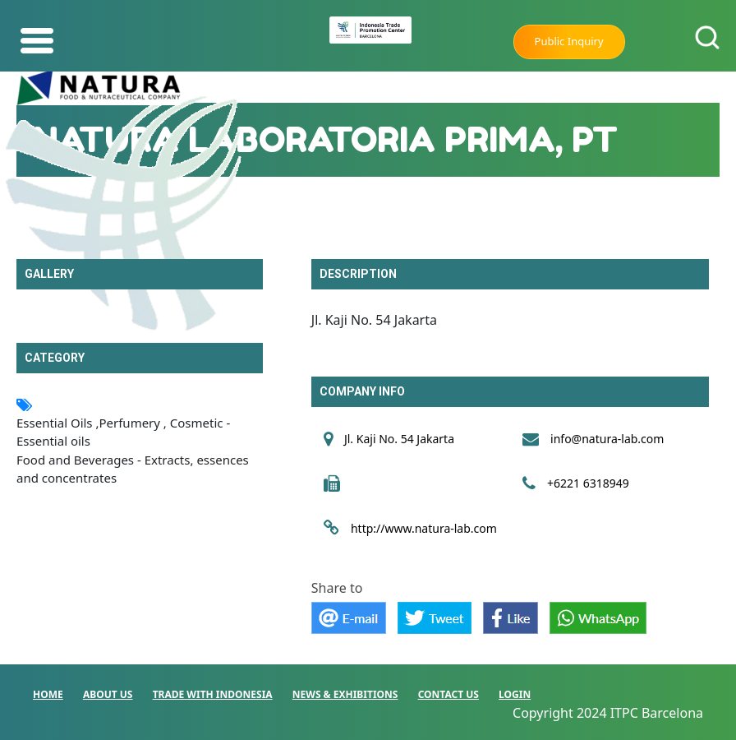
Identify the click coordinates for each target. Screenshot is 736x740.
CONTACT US (448, 694)
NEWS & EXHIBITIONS (345, 694)
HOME (48, 694)
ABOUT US (108, 694)
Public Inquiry (569, 41)
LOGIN (515, 694)
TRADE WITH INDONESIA (213, 694)
